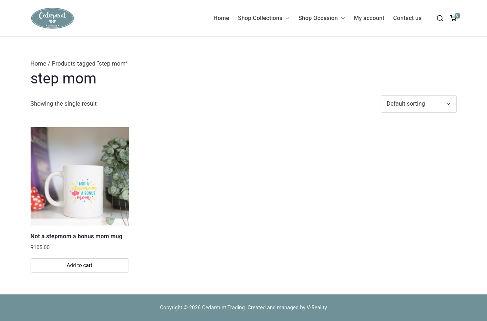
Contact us (407, 18)
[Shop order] (419, 104)
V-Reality (317, 307)
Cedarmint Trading (223, 307)
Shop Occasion (321, 18)
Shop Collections (264, 18)
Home (221, 18)
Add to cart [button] (80, 265)
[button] (286, 18)
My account (369, 18)
